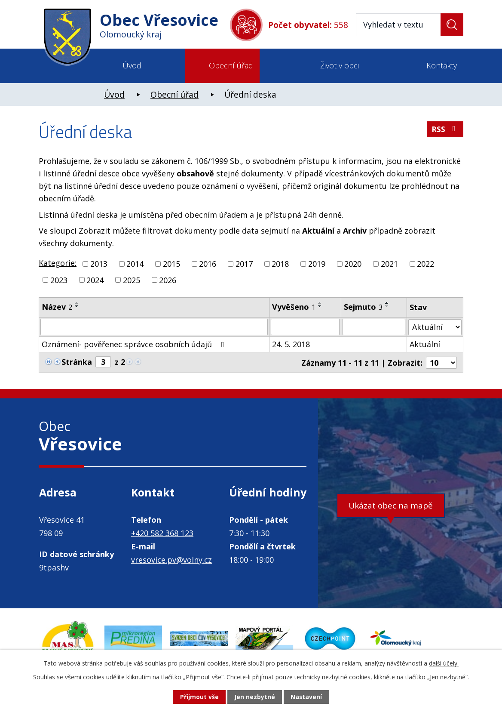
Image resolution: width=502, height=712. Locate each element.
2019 (316, 264)
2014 (135, 264)
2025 (131, 279)
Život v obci (339, 65)
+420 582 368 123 (162, 532)
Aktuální (425, 344)
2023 (58, 279)
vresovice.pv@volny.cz (171, 559)
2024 (95, 279)
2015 (171, 264)
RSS (445, 129)
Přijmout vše (199, 697)
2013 (98, 264)
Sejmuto (363, 307)
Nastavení (306, 697)
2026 (167, 279)
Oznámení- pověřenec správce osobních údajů (135, 344)
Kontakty (441, 65)
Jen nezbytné (254, 697)
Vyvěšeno (294, 307)
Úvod (131, 65)
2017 (244, 264)
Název (57, 307)
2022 (425, 264)
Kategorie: (58, 263)
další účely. (444, 663)
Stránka (76, 362)
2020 (352, 264)
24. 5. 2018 (291, 344)
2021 (389, 264)
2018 (280, 264)
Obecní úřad (231, 65)
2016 (207, 264)
